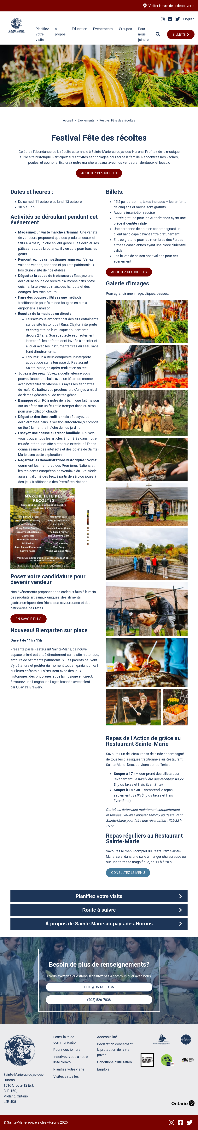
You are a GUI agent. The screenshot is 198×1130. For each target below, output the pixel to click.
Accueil (68, 120)
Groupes (125, 29)
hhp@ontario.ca (99, 987)
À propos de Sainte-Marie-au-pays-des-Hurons (99, 923)
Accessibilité (107, 1037)
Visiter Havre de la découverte (171, 6)
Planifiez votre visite (42, 34)
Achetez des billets (99, 173)
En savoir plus (28, 619)
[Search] (158, 34)
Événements (103, 29)
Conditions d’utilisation (114, 1062)
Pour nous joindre (143, 34)
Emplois (103, 1069)
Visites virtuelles (66, 1076)
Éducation (79, 29)
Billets (178, 34)
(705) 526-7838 (99, 1000)
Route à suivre (99, 910)
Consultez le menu (128, 873)
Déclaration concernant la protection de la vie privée (115, 1049)
